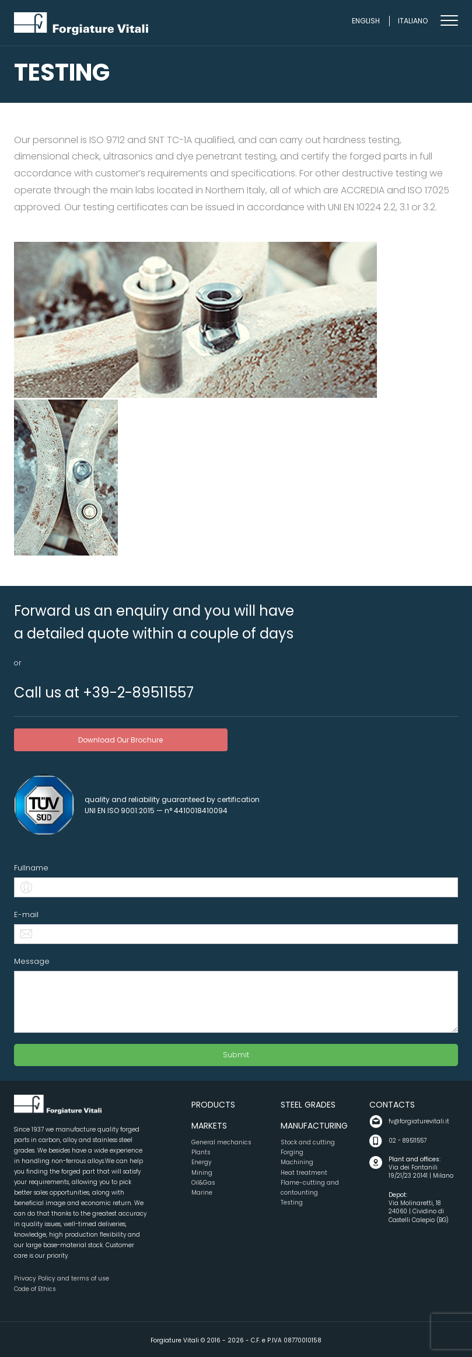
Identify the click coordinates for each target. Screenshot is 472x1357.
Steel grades (308, 1104)
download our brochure (120, 740)
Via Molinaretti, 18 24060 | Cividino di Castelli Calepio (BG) (423, 1207)
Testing (292, 1202)
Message (32, 961)
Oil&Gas (203, 1182)
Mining (201, 1172)
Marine (201, 1192)
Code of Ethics (35, 1289)
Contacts (392, 1104)
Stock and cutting (308, 1142)
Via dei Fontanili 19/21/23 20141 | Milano (423, 1168)
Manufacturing (314, 1126)
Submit (236, 1055)
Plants (201, 1152)
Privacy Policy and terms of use (61, 1278)
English (366, 21)
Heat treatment (304, 1172)
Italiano (413, 21)
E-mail (26, 914)
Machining (297, 1162)
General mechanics (221, 1142)
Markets (209, 1126)
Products (213, 1104)
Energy (201, 1162)
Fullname (31, 867)
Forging (292, 1152)
